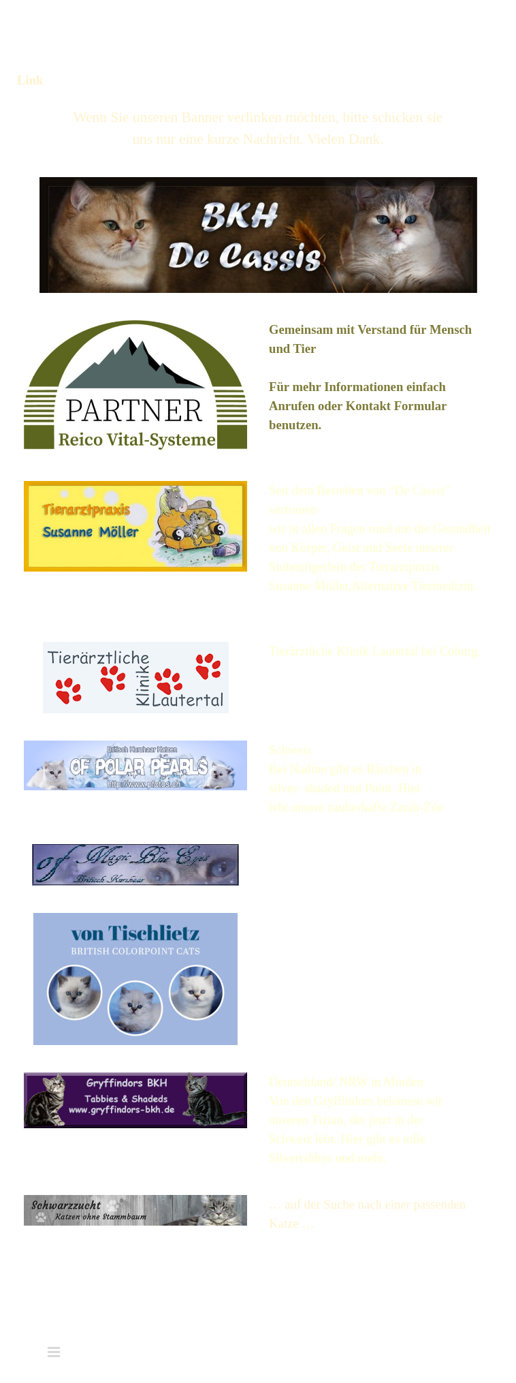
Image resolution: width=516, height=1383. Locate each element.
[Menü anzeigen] (456, 25)
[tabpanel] (258, 128)
